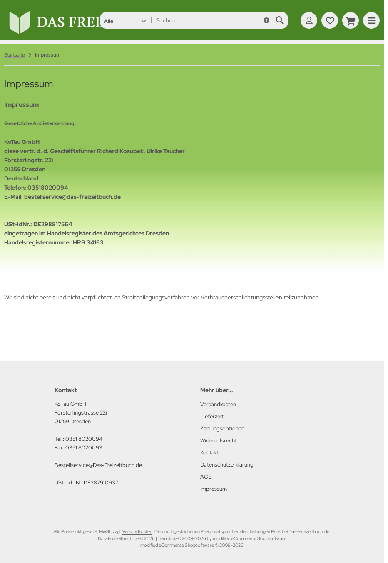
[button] (125, 20)
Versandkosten (137, 531)
